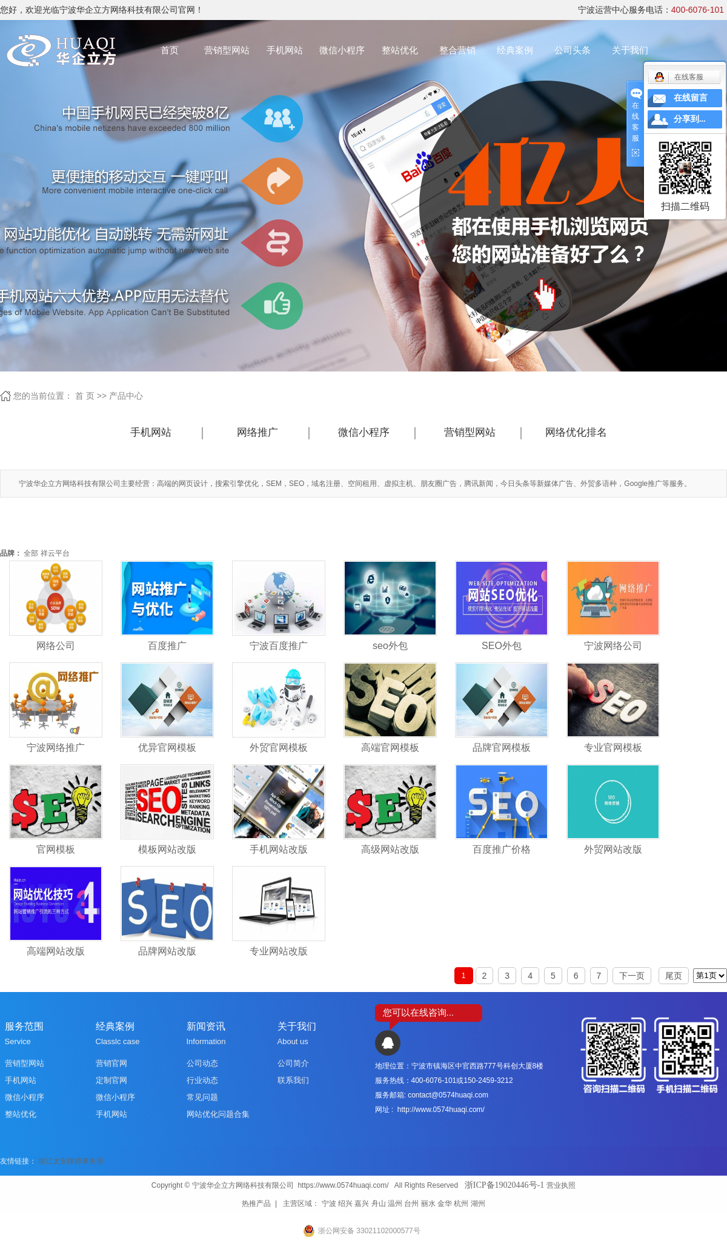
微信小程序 (342, 50)
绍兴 (345, 1203)
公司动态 (202, 1063)
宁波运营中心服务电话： (651, 10)
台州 (411, 1203)
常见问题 (202, 1097)
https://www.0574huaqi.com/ (342, 1185)
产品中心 (126, 396)
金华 (444, 1203)
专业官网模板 (613, 747)
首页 (170, 50)
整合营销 (457, 50)
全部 (31, 553)
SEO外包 (502, 646)
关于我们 (630, 50)
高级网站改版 (390, 849)
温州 (395, 1203)
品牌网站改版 (167, 951)
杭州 (461, 1203)
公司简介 (293, 1063)
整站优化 (400, 50)
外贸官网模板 (279, 747)
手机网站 (285, 50)
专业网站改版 (279, 951)
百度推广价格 (502, 849)
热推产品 (256, 1203)
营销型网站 (227, 50)
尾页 (673, 976)
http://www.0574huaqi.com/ (441, 1109)
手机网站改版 (279, 849)
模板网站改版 (167, 849)
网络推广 (257, 432)
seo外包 (390, 646)
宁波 (329, 1203)
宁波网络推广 (56, 747)
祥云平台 (55, 553)
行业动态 (202, 1080)
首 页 (85, 396)
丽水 (428, 1203)
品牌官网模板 (502, 747)
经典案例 (515, 50)
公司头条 (572, 50)
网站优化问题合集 (218, 1114)
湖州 (478, 1203)
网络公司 (55, 646)
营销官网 (111, 1063)
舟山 (378, 1203)
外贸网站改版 (613, 849)
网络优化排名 (576, 432)
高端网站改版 (56, 951)
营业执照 (561, 1185)
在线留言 (691, 97)
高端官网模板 (390, 747)
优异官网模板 (167, 747)
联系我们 (293, 1080)
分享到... (690, 119)
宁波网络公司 (613, 646)
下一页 (632, 976)
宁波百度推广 (279, 646)
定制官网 (111, 1080)
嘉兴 (361, 1203)
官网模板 (55, 849)
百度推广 (167, 646)
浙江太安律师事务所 (71, 1161)
